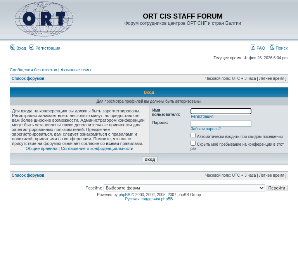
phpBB (124, 195)
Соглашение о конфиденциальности (97, 148)
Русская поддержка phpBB (149, 199)
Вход (18, 48)
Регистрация (44, 48)
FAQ (258, 48)
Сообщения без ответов (33, 69)
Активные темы (76, 69)
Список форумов (28, 78)
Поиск (279, 48)
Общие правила (41, 148)
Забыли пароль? (206, 129)
